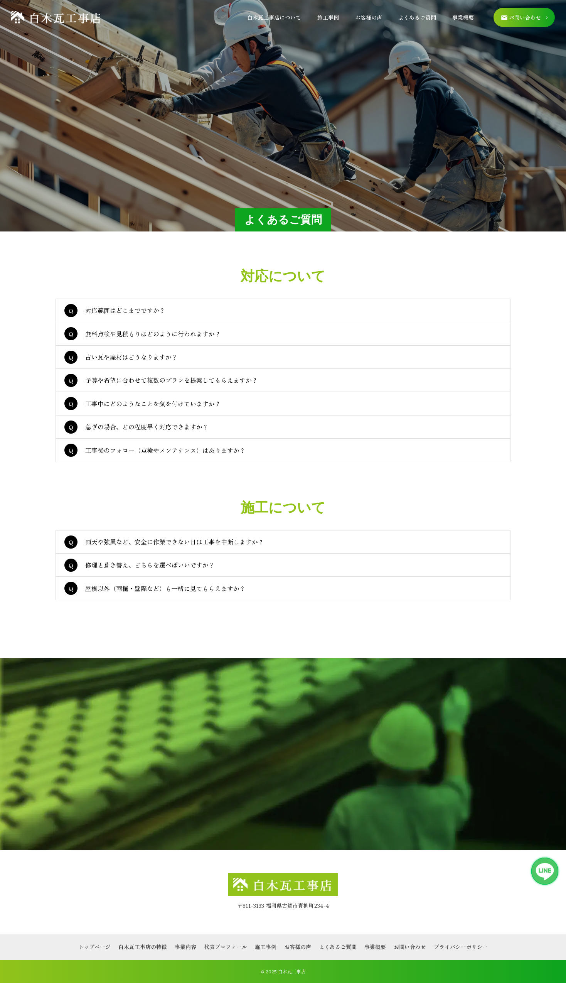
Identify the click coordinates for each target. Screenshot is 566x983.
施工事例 (328, 17)
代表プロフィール (225, 947)
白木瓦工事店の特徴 (142, 947)
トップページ (94, 947)
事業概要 (463, 17)
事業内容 (185, 947)
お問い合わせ (410, 947)
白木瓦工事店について (274, 17)
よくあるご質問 (417, 17)
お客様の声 (368, 17)
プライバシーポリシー (461, 947)
